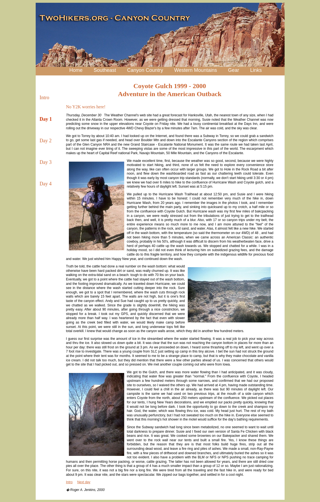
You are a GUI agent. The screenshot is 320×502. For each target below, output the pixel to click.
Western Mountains (195, 70)
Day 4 (46, 183)
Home (76, 70)
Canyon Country (145, 70)
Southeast (105, 70)
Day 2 (46, 140)
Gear (233, 70)
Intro (44, 97)
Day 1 (46, 119)
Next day (83, 482)
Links (256, 70)
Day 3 (46, 162)
